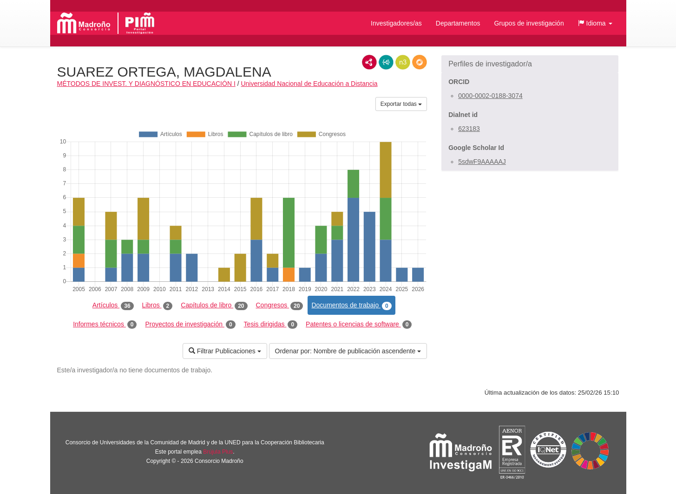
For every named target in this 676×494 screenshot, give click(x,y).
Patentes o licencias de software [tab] (359, 324)
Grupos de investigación (529, 23)
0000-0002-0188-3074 (490, 95)
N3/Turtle (402, 62)
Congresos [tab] (279, 305)
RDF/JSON (419, 62)
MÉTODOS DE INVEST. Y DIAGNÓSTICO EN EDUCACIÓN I (146, 83)
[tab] (529, 64)
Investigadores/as (396, 23)
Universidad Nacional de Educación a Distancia (309, 83)
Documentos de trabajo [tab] (351, 305)
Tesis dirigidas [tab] (271, 324)
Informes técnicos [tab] (105, 324)
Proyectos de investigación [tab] (190, 324)
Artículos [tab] (113, 305)
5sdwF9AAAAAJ (482, 161)
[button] (595, 23)
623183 (469, 128)
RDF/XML (369, 62)
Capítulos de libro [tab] (214, 305)
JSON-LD (386, 62)
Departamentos (458, 23)
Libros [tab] (157, 305)
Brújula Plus (218, 451)
